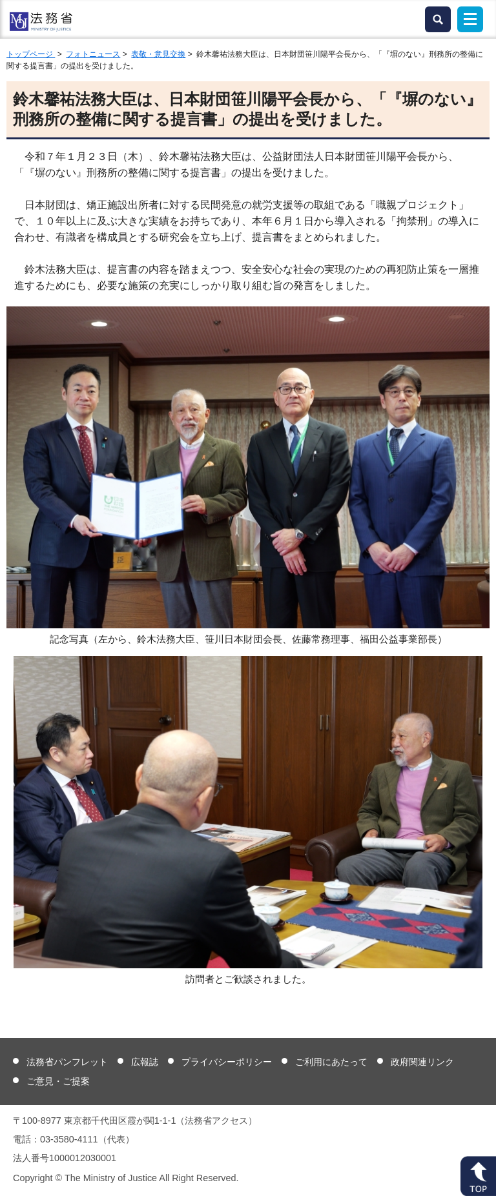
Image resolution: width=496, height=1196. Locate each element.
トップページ (30, 54)
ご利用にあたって (331, 1062)
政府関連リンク (422, 1062)
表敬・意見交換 (158, 54)
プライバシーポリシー (226, 1062)
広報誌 (144, 1062)
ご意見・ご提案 (58, 1081)
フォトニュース (93, 54)
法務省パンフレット (67, 1062)
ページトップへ (478, 1176)
